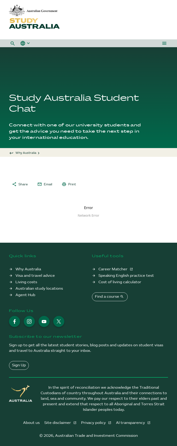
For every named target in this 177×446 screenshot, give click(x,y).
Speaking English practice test (126, 276)
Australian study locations (39, 289)
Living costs (26, 282)
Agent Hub (25, 295)
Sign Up (19, 365)
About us (31, 423)
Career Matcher (113, 269)
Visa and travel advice (35, 276)
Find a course (110, 296)
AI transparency (131, 423)
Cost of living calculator (119, 282)
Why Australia (25, 152)
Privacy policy (94, 423)
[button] (12, 43)
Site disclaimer (58, 423)
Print (69, 184)
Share (20, 184)
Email (44, 184)
